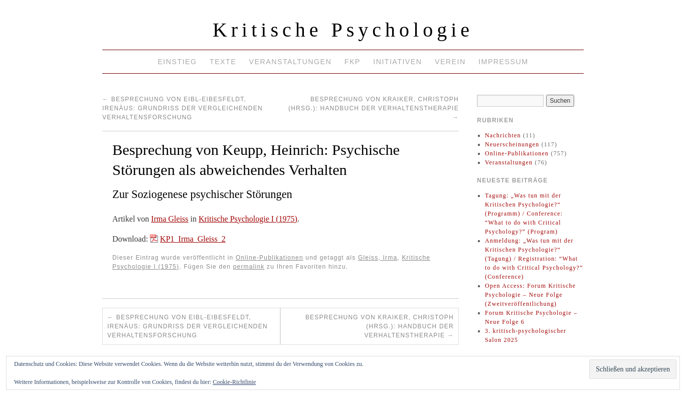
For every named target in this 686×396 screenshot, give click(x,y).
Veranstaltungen (290, 62)
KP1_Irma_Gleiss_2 (193, 239)
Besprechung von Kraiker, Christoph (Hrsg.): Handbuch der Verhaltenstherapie (373, 108)
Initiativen (397, 62)
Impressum (503, 62)
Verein (450, 62)
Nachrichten (503, 135)
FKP (353, 62)
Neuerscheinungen (512, 144)
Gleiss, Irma (377, 257)
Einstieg (177, 62)
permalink (249, 266)
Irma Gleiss (169, 219)
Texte (223, 62)
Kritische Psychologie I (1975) (248, 219)
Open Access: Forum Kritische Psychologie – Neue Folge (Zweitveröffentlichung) (530, 294)
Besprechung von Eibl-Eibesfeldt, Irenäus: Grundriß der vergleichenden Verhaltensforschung (182, 108)
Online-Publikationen (269, 257)
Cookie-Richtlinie (234, 381)
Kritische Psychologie (343, 30)
